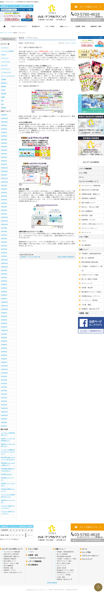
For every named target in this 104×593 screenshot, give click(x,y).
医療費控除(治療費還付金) (37, 558)
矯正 (2, 100)
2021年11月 (4, 220)
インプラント (5, 47)
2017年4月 (4, 394)
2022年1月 (4, 213)
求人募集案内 (33, 565)
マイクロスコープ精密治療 (12, 552)
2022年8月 (4, 189)
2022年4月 (4, 203)
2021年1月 (4, 256)
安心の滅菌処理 (8, 565)
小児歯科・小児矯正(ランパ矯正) (67, 559)
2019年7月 (4, 319)
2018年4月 (4, 351)
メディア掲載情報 (85, 168)
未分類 (3, 90)
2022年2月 (4, 210)
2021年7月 (4, 235)
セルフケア (4, 65)
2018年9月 (4, 334)
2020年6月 (4, 281)
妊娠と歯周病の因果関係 (66, 257)
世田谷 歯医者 (52, 583)
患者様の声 (35, 26)
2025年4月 (4, 143)
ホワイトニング (5, 68)
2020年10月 (4, 266)
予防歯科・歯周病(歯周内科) (65, 552)
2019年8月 (4, 316)
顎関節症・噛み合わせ (64, 579)
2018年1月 (4, 362)
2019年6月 (4, 323)
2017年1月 (4, 404)
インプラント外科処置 (7, 51)
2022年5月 (4, 199)
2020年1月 (4, 298)
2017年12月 (4, 365)
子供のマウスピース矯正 (64, 561)
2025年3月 (4, 146)
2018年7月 (4, 341)
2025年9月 (4, 125)
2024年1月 (4, 164)
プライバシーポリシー (90, 556)
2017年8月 (4, 380)
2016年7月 (4, 426)
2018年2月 (4, 358)
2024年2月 (4, 160)
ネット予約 (83, 173)
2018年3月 (4, 355)
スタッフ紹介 (51, 26)
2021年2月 (4, 252)
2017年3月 (4, 397)
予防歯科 (3, 79)
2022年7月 (4, 192)
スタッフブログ (5, 61)
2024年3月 (4, 157)
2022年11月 (4, 178)
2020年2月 (4, 295)
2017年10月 (4, 372)
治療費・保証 (80, 26)
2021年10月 (4, 224)
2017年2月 (4, 401)
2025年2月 (4, 150)
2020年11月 (4, 263)
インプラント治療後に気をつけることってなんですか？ (8, 452)
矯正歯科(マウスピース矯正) (65, 570)
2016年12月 (4, 408)
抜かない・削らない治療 (11, 563)
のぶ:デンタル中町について (88, 181)
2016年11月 (4, 411)
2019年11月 (4, 305)
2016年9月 (4, 418)
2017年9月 (4, 376)
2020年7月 (4, 277)
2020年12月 (4, 259)
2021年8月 (4, 231)
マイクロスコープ (6, 72)
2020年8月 (4, 274)
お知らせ (3, 54)
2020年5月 (4, 284)
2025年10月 (4, 121)
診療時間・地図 (96, 26)
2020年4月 (4, 288)
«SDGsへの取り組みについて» (13, 572)
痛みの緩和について (10, 561)
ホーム (3, 26)
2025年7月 (4, 132)
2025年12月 (4, 118)
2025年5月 (4, 139)
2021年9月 (4, 228)
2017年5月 (4, 390)
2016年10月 (4, 415)
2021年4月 (4, 245)
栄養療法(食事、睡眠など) (11, 556)
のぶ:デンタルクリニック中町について (17, 26)
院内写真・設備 (8, 568)
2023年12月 (4, 167)
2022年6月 (4, 196)
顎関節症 (3, 107)
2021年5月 (4, 242)
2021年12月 (4, 217)
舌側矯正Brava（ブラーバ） (65, 572)
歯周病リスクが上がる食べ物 (30, 257)
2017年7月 (4, 383)
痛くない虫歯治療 (62, 554)
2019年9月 (4, 312)
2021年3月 (4, 249)
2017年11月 (4, 369)
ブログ (32, 552)
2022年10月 (4, 182)
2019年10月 (4, 309)
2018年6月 (4, 344)
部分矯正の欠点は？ (6, 474)
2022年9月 (4, 185)
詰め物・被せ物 (61, 568)
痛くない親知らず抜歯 (63, 563)
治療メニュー (66, 26)
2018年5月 (4, 348)
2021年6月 (4, 238)
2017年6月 (4, 387)
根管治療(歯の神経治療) (64, 556)
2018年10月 (4, 330)
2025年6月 (4, 136)
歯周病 (3, 97)
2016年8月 (4, 422)
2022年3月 (4, 206)
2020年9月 (4, 270)
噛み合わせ (4, 83)
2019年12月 (4, 302)
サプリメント (5, 58)
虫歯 (2, 104)
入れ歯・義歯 (61, 577)
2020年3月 (4, 291)
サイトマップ (87, 559)
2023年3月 (4, 175)
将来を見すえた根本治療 (11, 554)
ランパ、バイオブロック (8, 76)
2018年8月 (4, 337)
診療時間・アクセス (10, 570)
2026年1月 (4, 114)
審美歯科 (3, 86)
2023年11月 (4, 171)
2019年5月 (4, 327)
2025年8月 (4, 129)
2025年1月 (4, 153)
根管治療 (3, 93)
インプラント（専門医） (64, 575)
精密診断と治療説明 (10, 559)
